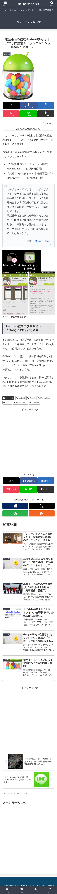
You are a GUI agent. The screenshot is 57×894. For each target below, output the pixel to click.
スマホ (7, 402)
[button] (45, 113)
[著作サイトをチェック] (15, 506)
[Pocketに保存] (11, 113)
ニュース (8, 398)
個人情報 (34, 402)
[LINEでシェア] (28, 113)
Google (31, 398)
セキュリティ (20, 402)
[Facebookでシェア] (28, 105)
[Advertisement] (28, 440)
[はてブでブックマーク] (45, 105)
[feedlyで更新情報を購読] (15, 513)
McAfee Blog (42, 241)
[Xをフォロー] (42, 506)
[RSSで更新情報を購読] (42, 513)
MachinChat (44, 398)
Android (20, 398)
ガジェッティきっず (29, 3)
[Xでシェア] (11, 105)
